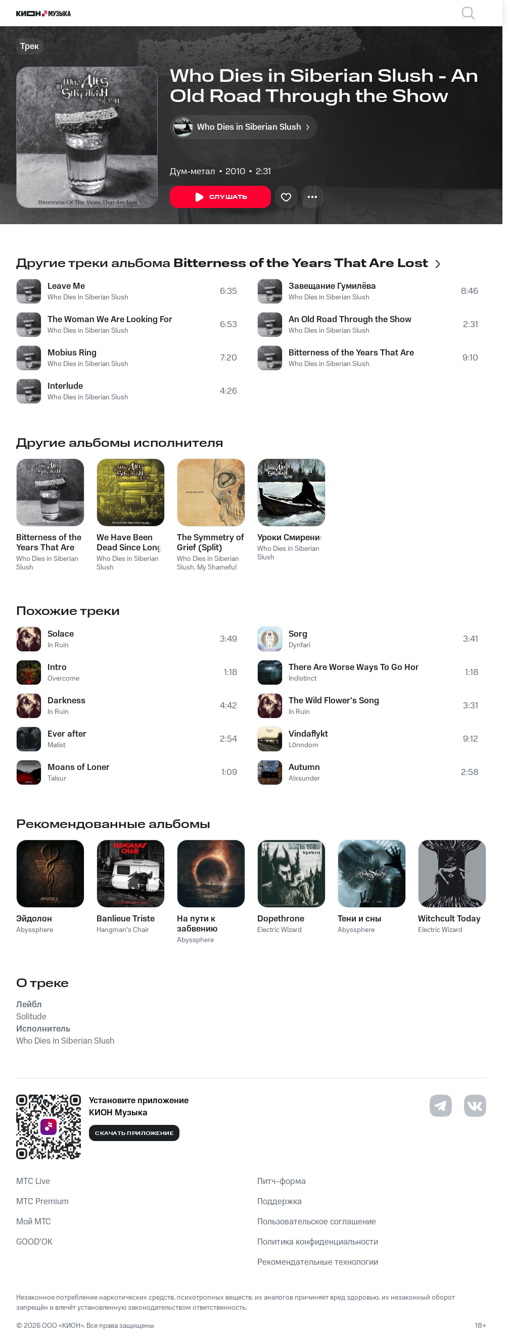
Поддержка (279, 1202)
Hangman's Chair (123, 930)
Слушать (220, 197)
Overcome (63, 679)
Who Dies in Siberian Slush (88, 297)
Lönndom (303, 745)
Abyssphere (34, 930)
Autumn (304, 767)
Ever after (67, 734)
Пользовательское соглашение (316, 1222)
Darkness (66, 701)
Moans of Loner (79, 767)
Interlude (65, 386)
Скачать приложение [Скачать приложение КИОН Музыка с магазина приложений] (134, 1133)
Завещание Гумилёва (332, 286)
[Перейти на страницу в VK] (475, 1106)
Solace (61, 634)
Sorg (298, 634)
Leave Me (66, 286)
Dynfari (299, 645)
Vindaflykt (308, 734)
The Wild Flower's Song (334, 701)
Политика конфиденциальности (317, 1242)
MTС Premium (42, 1202)
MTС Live (33, 1181)
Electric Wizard (279, 930)
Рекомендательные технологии (317, 1262)
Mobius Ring (72, 353)
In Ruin (58, 645)
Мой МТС (33, 1222)
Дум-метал (192, 172)
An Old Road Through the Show (350, 320)
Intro (57, 667)
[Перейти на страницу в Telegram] (441, 1106)
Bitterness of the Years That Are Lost (352, 353)
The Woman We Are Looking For (110, 320)
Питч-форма (281, 1181)
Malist (56, 745)
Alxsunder (304, 778)
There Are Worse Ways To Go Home (354, 667)
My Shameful (217, 567)
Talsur (57, 778)
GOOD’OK (34, 1242)
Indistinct (302, 679)
